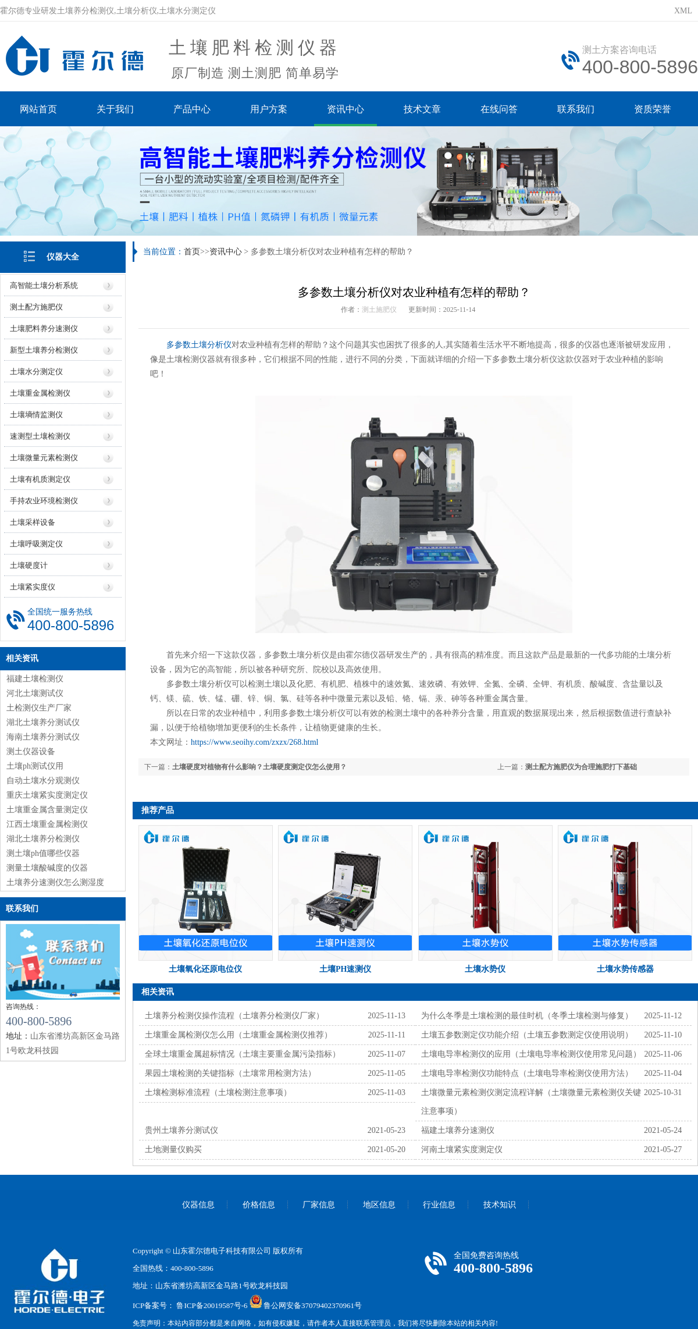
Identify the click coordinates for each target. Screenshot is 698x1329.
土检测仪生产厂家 (39, 707)
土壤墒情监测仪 (36, 414)
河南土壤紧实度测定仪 (462, 1149)
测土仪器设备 (30, 751)
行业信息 (439, 1204)
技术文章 (422, 109)
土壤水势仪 (485, 969)
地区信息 (379, 1204)
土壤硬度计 (29, 565)
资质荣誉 (652, 109)
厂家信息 (318, 1204)
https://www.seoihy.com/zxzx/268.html (254, 742)
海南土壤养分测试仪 (43, 737)
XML (683, 10)
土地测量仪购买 (173, 1149)
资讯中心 (345, 109)
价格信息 (259, 1204)
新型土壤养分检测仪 (44, 350)
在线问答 (499, 109)
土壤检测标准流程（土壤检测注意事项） (218, 1092)
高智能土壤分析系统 (44, 285)
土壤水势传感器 (625, 969)
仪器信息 (198, 1204)
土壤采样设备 (32, 522)
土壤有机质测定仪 (40, 479)
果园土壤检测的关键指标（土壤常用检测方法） (230, 1073)
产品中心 (192, 109)
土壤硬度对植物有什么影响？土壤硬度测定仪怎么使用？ (259, 767)
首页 (192, 251)
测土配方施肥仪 (36, 307)
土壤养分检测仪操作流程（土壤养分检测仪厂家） (234, 1015)
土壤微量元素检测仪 (44, 457)
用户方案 (268, 109)
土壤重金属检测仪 (40, 393)
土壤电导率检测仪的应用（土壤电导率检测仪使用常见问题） (531, 1054)
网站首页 (38, 109)
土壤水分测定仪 (36, 371)
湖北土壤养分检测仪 (43, 838)
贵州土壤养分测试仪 (181, 1130)
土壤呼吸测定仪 (36, 543)
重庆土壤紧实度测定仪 (47, 795)
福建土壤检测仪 (34, 678)
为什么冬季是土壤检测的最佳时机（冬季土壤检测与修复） (527, 1015)
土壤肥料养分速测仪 (44, 328)
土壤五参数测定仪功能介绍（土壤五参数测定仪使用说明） (527, 1034)
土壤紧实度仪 (32, 586)
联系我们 (575, 109)
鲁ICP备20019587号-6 (211, 1305)
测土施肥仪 (379, 309)
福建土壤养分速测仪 (457, 1130)
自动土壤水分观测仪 (43, 780)
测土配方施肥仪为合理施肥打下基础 (581, 767)
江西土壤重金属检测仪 (47, 824)
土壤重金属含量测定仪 (47, 809)
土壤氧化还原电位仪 (205, 969)
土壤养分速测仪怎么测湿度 (55, 882)
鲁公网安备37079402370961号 (312, 1305)
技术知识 (499, 1204)
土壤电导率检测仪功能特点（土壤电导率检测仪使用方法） (527, 1073)
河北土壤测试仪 (34, 693)
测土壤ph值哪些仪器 (43, 853)
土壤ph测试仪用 (34, 766)
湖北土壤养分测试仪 (43, 722)
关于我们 (115, 109)
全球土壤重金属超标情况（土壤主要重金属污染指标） (242, 1054)
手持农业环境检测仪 (44, 500)
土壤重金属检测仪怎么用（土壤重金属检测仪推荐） (238, 1034)
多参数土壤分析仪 (199, 344)
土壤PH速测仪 (345, 969)
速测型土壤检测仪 (40, 436)
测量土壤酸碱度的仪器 (47, 868)
